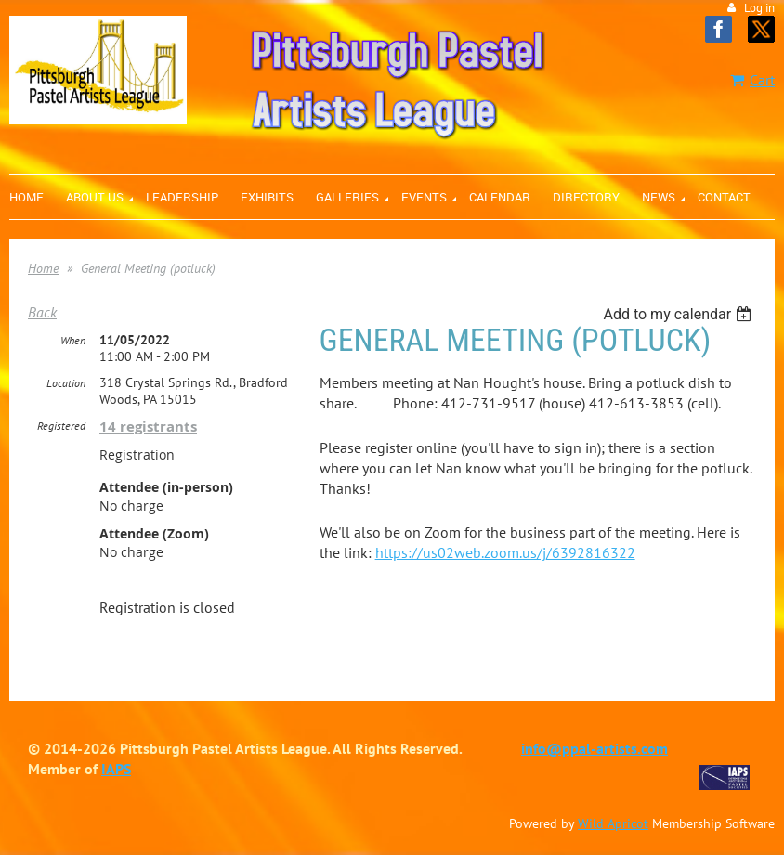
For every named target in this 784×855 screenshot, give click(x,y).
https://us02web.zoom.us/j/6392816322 (505, 552)
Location (65, 383)
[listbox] (679, 314)
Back (42, 312)
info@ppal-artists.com (594, 748)
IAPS (116, 768)
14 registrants (148, 426)
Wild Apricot (613, 823)
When (72, 340)
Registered (61, 426)
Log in (759, 8)
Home (43, 268)
